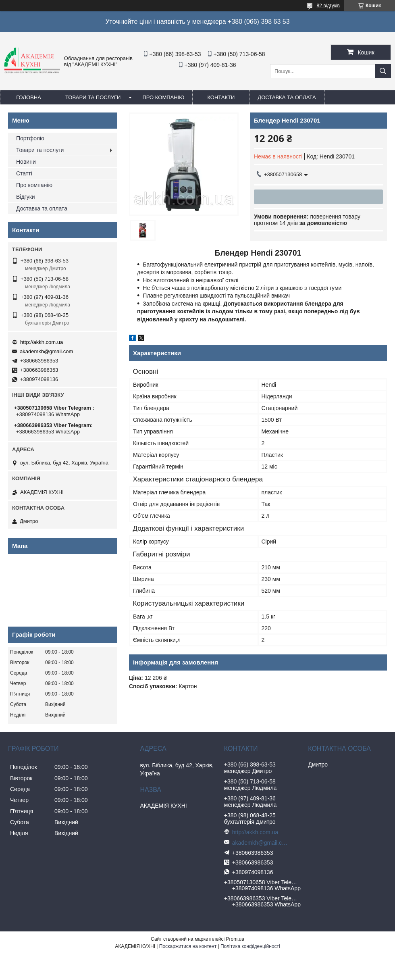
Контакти (221, 97)
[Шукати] (383, 71)
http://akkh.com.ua (41, 342)
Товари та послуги (93, 97)
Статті (24, 173)
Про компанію (163, 97)
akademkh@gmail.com (46, 351)
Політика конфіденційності (250, 946)
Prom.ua (235, 939)
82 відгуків (328, 5)
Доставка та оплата (287, 97)
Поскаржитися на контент (187, 946)
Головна (28, 97)
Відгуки (25, 197)
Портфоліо (30, 138)
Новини (26, 161)
